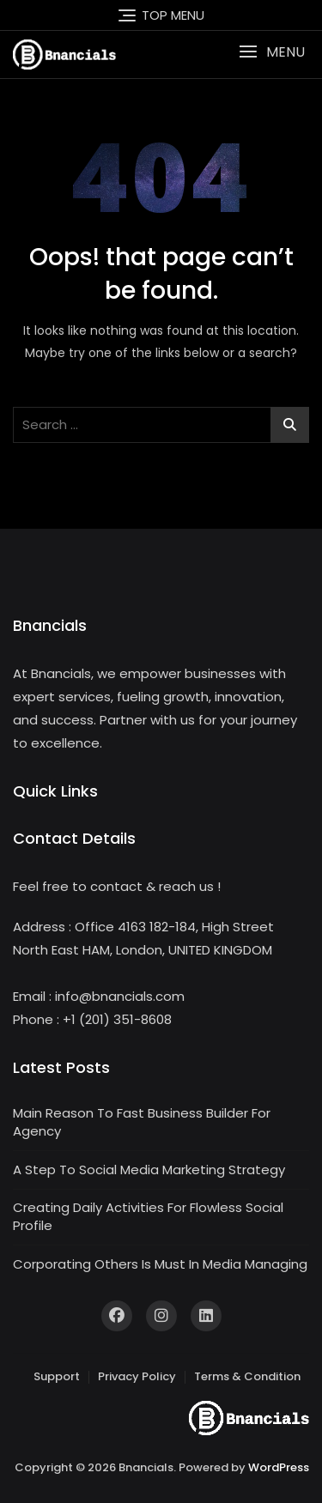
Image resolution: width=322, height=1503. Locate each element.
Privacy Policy (137, 1376)
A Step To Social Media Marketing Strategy (149, 1170)
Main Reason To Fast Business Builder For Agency (141, 1122)
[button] (272, 52)
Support (56, 1376)
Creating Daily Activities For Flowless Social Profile (148, 1216)
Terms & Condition (247, 1376)
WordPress (278, 1467)
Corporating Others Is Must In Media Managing (160, 1264)
